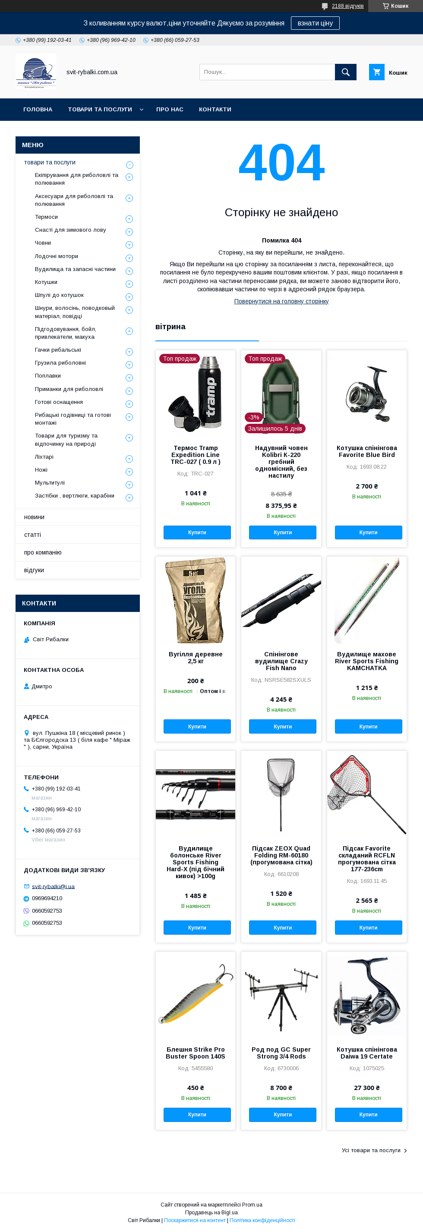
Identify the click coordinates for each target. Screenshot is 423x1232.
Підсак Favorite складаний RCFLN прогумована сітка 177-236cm (367, 859)
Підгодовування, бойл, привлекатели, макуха (65, 333)
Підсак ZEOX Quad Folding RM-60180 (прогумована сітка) (281, 855)
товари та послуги (100, 109)
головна (37, 109)
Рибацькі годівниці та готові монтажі (73, 419)
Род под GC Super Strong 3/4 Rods (281, 1053)
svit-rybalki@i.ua (53, 886)
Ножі (41, 469)
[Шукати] (346, 72)
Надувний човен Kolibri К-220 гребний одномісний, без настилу (281, 461)
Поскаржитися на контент (195, 1220)
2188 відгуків (348, 6)
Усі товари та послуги (371, 1150)
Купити (197, 532)
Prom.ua (252, 1205)
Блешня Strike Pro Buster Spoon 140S (195, 1053)
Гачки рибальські (58, 350)
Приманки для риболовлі (69, 389)
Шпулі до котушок (59, 295)
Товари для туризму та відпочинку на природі (66, 439)
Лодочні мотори (56, 256)
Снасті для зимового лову (70, 230)
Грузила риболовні (60, 362)
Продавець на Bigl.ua (211, 1213)
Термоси (46, 217)
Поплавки (48, 375)
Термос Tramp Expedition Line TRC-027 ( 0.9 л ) (195, 454)
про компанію (43, 552)
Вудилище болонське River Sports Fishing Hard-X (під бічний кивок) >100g (195, 862)
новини (34, 517)
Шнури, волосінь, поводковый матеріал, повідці (75, 312)
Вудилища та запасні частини (75, 269)
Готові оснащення (59, 402)
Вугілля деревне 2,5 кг (196, 658)
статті (32, 534)
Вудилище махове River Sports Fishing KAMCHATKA (366, 661)
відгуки (34, 570)
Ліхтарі (44, 457)
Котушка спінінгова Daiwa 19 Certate (367, 1053)
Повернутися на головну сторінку (281, 301)
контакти (215, 109)
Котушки (46, 282)
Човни (43, 242)
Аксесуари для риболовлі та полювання (74, 200)
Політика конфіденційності (262, 1220)
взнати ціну (315, 23)
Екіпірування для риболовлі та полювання (76, 179)
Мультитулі (50, 482)
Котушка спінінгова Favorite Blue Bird (367, 451)
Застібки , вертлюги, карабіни (74, 495)
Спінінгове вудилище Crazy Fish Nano (281, 661)
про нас (169, 109)
